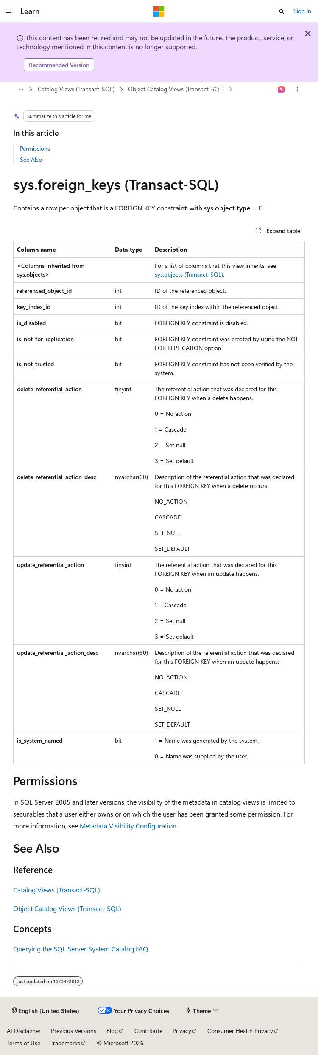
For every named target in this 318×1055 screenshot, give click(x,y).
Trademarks (65, 1043)
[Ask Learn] (281, 89)
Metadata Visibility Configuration (128, 825)
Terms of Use (23, 1043)
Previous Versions (73, 1031)
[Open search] (281, 11)
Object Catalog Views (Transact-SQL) (176, 89)
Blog (112, 1031)
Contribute (148, 1031)
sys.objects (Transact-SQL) (189, 274)
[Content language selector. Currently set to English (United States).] (45, 1011)
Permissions (35, 148)
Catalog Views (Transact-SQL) (76, 89)
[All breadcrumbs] (20, 89)
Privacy (182, 1031)
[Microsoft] (159, 11)
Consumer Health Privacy (240, 1031)
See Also (31, 159)
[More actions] (297, 89)
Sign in (302, 11)
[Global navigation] (8, 11)
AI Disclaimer (24, 1031)
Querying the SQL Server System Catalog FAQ (80, 948)
